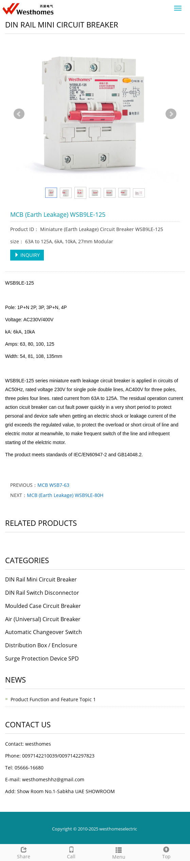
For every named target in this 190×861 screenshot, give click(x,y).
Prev (19, 114)
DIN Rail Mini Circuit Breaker (41, 579)
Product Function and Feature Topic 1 (53, 699)
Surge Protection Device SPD (42, 658)
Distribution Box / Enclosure (41, 645)
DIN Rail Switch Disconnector (42, 592)
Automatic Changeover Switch (43, 632)
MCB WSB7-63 (53, 485)
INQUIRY (27, 255)
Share (24, 852)
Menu (119, 852)
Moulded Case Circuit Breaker (43, 606)
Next (171, 114)
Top (166, 852)
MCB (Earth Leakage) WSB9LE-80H (65, 495)
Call (71, 852)
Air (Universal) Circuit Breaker (43, 619)
